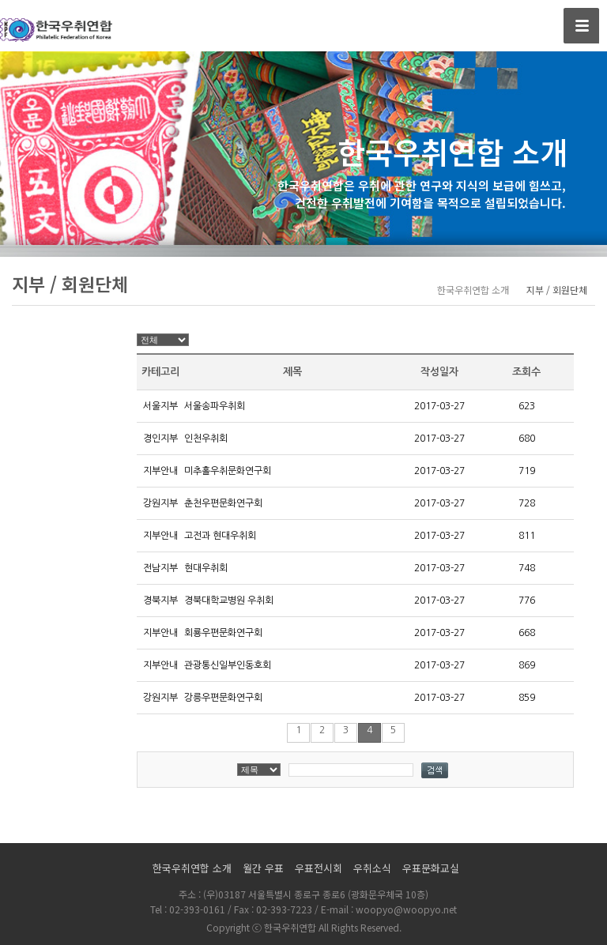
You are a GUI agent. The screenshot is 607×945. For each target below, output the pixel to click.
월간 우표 (263, 867)
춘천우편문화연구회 (223, 503)
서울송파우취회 (214, 406)
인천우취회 (206, 438)
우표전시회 (318, 867)
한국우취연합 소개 (192, 867)
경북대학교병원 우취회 (228, 600)
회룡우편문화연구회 (223, 633)
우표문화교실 (430, 867)
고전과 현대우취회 (220, 535)
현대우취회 (206, 568)
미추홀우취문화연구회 (227, 471)
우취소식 (372, 867)
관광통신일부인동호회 (227, 665)
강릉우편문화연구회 (223, 697)
